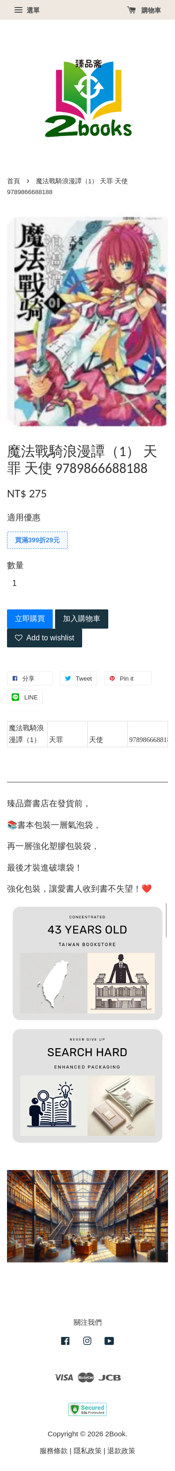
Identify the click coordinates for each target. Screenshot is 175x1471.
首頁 (13, 181)
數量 (15, 565)
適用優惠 (24, 517)
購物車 (144, 10)
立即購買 (30, 619)
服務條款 (54, 1451)
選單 (27, 10)
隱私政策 (88, 1451)
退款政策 (121, 1451)
